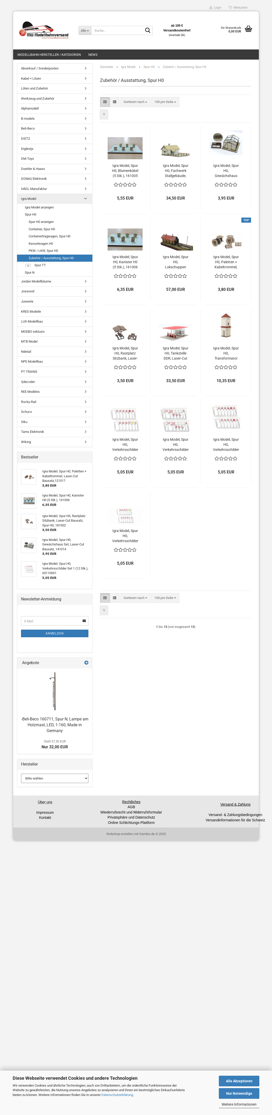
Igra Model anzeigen (39, 207)
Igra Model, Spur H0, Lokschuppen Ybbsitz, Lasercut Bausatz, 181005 (175, 262)
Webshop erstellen (119, 834)
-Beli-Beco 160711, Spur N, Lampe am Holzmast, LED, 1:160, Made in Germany (54, 725)
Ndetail (26, 351)
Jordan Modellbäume (36, 281)
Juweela (27, 301)
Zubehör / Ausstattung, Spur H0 (51, 258)
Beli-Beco (28, 128)
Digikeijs (27, 149)
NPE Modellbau (32, 361)
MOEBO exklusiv (33, 331)
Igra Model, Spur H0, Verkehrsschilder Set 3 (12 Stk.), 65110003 (226, 444)
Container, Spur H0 (42, 229)
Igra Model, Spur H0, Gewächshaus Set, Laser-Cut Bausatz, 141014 (225, 171)
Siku (24, 422)
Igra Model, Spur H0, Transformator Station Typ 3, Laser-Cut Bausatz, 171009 (225, 353)
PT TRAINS (29, 372)
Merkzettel (238, 7)
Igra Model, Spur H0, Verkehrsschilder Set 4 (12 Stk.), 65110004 (125, 536)
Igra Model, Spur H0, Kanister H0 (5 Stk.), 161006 (125, 262)
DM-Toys (27, 159)
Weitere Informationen (239, 1104)
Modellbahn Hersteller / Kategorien (49, 55)
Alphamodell (30, 108)
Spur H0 (30, 214)
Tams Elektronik (32, 432)
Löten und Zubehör (34, 88)
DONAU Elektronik (34, 179)
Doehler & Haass (33, 169)
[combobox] (135, 102)
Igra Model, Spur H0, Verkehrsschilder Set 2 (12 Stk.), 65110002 (176, 444)
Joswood (27, 291)
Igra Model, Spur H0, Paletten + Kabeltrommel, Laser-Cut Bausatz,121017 (226, 262)
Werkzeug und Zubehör (37, 98)
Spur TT (35, 265)
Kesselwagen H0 (41, 243)
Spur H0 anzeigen (41, 222)
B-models (28, 118)
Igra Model (28, 199)
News (93, 55)
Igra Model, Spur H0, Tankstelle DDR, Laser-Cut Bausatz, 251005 (175, 353)
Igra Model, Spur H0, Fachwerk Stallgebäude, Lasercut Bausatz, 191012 (175, 171)
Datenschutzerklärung (117, 1095)
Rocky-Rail (28, 402)
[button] (105, 102)
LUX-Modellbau (32, 321)
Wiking (26, 442)
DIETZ (25, 138)
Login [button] (215, 7)
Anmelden (55, 633)
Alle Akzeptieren (239, 1081)
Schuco (26, 412)
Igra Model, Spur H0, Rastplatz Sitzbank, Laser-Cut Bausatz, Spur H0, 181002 (125, 353)
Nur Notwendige (239, 1093)
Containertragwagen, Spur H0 (49, 236)
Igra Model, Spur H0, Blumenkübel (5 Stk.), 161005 (125, 171)
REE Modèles (30, 392)
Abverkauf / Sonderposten (40, 68)
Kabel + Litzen (31, 78)
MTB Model (29, 341)
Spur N (29, 272)
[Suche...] (85, 30)
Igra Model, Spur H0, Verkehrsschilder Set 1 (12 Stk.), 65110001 (125, 444)
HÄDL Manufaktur (34, 189)
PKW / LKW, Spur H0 (43, 251)
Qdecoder (28, 382)
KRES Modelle (31, 311)
